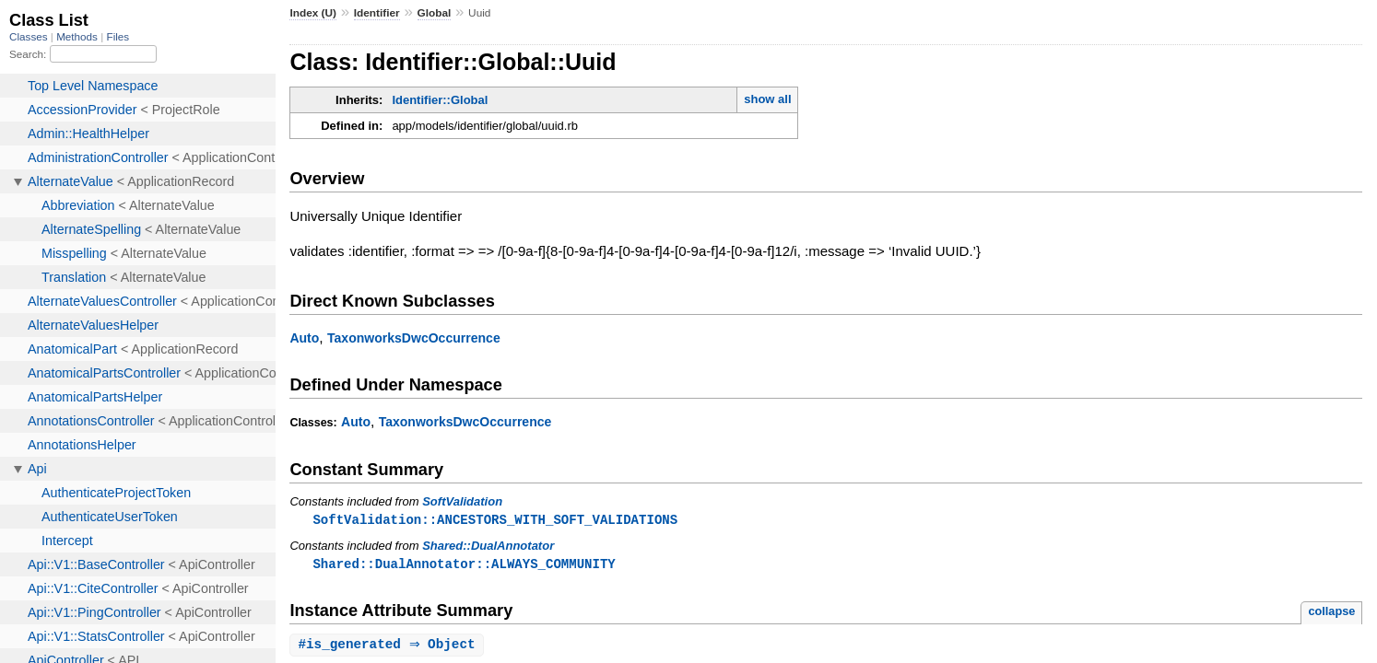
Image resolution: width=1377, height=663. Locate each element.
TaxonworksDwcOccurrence (413, 338)
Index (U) (312, 12)
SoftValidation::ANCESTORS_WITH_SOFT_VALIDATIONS (494, 520)
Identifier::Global (440, 100)
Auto (304, 338)
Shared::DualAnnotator (488, 546)
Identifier (377, 12)
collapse (1331, 613)
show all (767, 99)
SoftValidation (462, 501)
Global (435, 12)
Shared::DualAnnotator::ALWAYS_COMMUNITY (463, 565)
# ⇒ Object (388, 647)
